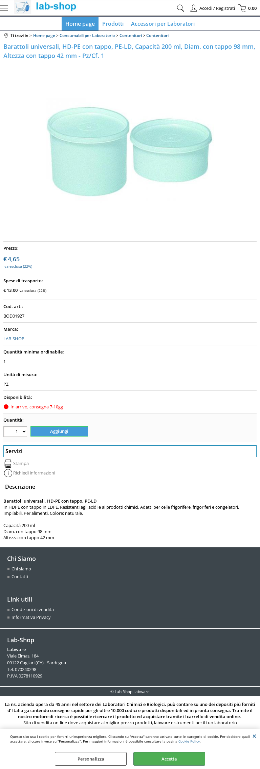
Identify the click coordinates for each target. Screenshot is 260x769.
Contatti (20, 577)
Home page (80, 24)
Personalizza (91, 759)
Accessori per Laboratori (162, 24)
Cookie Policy (189, 741)
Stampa (21, 464)
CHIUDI (254, 735)
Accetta (169, 759)
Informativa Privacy (31, 618)
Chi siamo (21, 570)
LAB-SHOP (13, 340)
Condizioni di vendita (33, 610)
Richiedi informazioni (34, 474)
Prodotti (113, 24)
